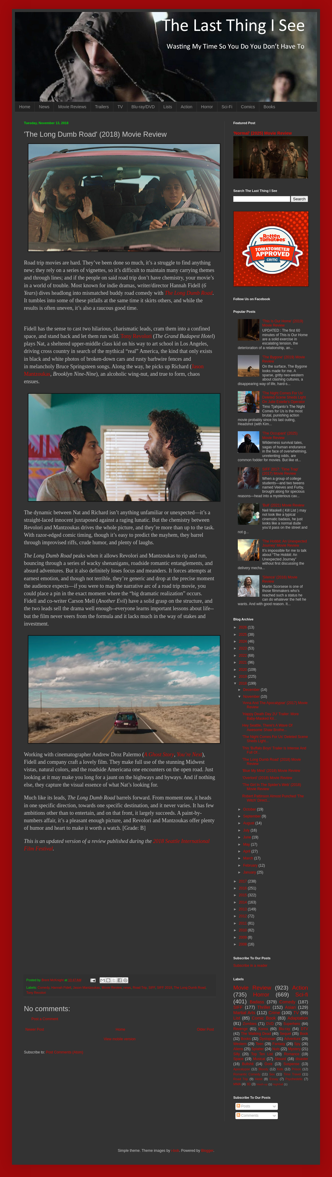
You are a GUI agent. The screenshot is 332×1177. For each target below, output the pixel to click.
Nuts (276, 1049)
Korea (263, 1029)
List (236, 1018)
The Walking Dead (256, 1034)
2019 (243, 676)
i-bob (175, 1151)
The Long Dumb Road (189, 293)
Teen (260, 1044)
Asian (290, 1007)
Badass (257, 1001)
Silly (236, 1054)
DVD (270, 1024)
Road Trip (140, 987)
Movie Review (112, 987)
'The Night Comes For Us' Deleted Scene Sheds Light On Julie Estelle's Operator (284, 397)
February (250, 865)
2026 (243, 627)
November (252, 697)
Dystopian (267, 1039)
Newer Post (34, 1029)
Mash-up (261, 1084)
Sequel (285, 1034)
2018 (243, 683)
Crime (274, 1012)
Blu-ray (284, 1029)
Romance (291, 1054)
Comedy (43, 987)
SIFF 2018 (164, 987)
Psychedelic (294, 1079)
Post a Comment (44, 1019)
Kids (280, 1069)
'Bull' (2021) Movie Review (283, 505)
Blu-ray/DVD (143, 106)
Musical (259, 1059)
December (252, 690)
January (250, 872)
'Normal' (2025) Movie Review (262, 133)
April (247, 851)
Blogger (207, 1151)
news (127, 987)
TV (120, 106)
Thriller (263, 1007)
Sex (272, 1074)
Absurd (280, 1059)
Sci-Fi (227, 106)
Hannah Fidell (61, 987)
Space (238, 1059)
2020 (243, 670)
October (250, 809)
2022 (243, 655)
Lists (167, 106)
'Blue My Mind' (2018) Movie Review (271, 771)
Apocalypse (241, 1069)
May (247, 844)
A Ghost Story (159, 754)
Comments (247, 1115)
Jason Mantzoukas (86, 987)
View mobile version (120, 1039)
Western (239, 1044)
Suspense (291, 1064)
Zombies (250, 1024)
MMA (237, 1084)
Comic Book (264, 1018)
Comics (248, 106)
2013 (243, 909)
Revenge (240, 1029)
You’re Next (189, 754)
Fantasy (278, 1044)
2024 (243, 641)
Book (304, 1034)
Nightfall (278, 1084)
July (247, 830)
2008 (243, 944)
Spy (297, 1044)
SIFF (152, 987)
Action (186, 106)
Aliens (238, 1049)
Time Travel (292, 1074)
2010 (243, 930)
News (44, 106)
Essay (273, 1079)
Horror (207, 106)
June (247, 837)
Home (24, 106)
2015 (243, 895)
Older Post (205, 1029)
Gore (268, 1064)
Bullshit (248, 1064)
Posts (243, 1106)
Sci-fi (301, 994)
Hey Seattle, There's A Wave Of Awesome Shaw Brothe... (267, 727)
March (248, 858)
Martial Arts (244, 1012)
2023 (243, 648)
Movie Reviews (72, 106)
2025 (243, 634)
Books (269, 106)
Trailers (102, 106)
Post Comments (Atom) (64, 1052)
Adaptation (297, 1018)
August (249, 823)
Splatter (258, 1049)
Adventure (292, 1039)
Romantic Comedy (247, 1074)
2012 (243, 916)
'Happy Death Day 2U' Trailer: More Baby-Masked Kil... (270, 716)
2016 (243, 888)
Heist (259, 1079)
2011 (243, 923)
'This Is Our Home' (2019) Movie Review (282, 323)
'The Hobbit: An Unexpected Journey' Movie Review (284, 543)
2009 (243, 937)
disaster (302, 1059)
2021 (243, 662)
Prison (296, 1069)
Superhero (291, 1024)
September (252, 816)
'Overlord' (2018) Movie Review (267, 778)
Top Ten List (262, 1054)
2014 (243, 902)
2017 (243, 881)
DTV (304, 1029)
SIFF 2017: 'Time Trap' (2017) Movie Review (280, 471)
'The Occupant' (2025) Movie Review (280, 435)
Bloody (263, 1069)
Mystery (294, 1049)
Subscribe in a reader (250, 965)
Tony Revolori (136, 336)
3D (248, 1084)
